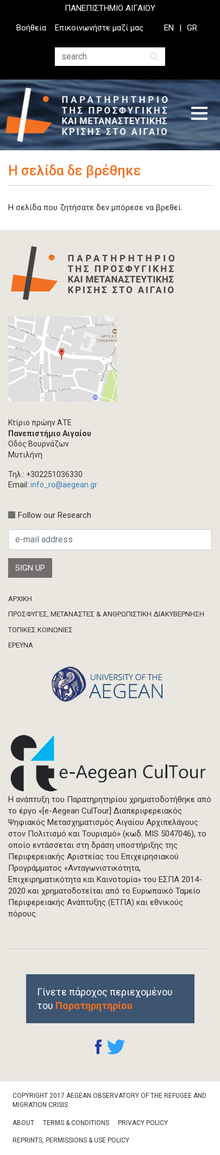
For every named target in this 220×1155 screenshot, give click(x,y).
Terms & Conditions (76, 1123)
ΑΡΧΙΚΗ (20, 599)
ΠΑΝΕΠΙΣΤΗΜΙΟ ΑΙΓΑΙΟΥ (110, 8)
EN (169, 28)
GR (192, 28)
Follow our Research (54, 515)
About (23, 1123)
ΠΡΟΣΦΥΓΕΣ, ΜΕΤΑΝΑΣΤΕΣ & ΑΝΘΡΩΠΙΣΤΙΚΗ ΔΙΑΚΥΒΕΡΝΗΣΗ (106, 614)
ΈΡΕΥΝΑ (20, 645)
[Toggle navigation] (199, 115)
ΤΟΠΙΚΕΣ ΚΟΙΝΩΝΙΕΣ (40, 630)
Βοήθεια (31, 28)
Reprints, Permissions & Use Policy (70, 1140)
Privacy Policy (143, 1123)
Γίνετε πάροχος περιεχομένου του (105, 998)
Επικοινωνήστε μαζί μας (99, 28)
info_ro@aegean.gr (63, 484)
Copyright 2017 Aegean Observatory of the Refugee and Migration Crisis (109, 1100)
